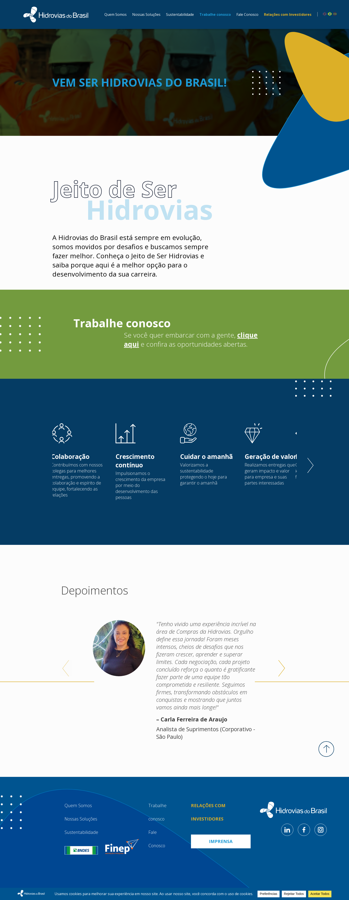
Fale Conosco (247, 14)
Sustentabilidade (180, 14)
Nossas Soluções (146, 14)
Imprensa (221, 841)
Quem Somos (115, 14)
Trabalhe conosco (215, 14)
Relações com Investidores (287, 14)
